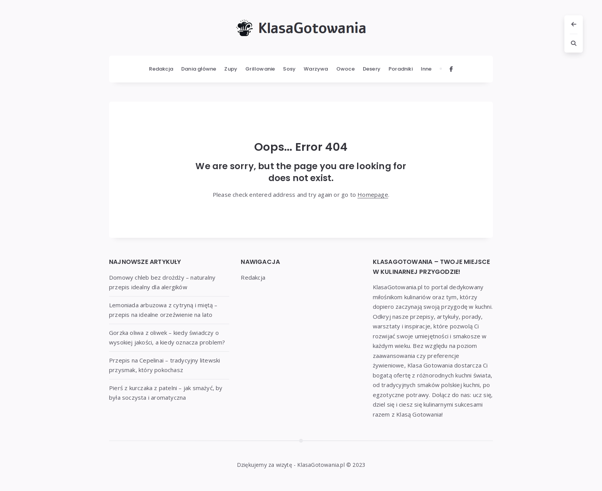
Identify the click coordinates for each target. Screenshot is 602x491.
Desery (371, 68)
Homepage (372, 194)
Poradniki (401, 68)
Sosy (289, 68)
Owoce (345, 68)
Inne (426, 68)
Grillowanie (260, 68)
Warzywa (316, 68)
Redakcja (161, 68)
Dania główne (198, 68)
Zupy (230, 68)
